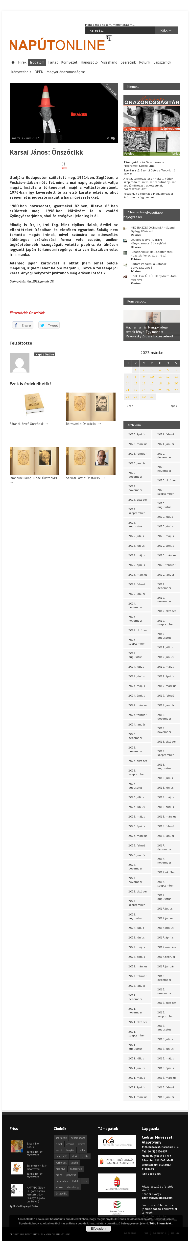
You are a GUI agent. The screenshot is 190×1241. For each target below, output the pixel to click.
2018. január (165, 836)
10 (152, 376)
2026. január (136, 463)
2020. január (165, 574)
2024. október (137, 630)
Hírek (22, 62)
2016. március (166, 1077)
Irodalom (37, 62)
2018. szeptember (165, 753)
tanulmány (62, 1181)
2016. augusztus (164, 1027)
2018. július (165, 778)
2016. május (165, 1058)
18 (160, 383)
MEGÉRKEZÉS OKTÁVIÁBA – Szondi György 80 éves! (153, 229)
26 (168, 390)
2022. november (135, 880)
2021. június (136, 1068)
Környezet (69, 62)
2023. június (136, 807)
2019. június (165, 657)
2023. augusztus (135, 785)
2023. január (136, 855)
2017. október (166, 872)
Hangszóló (89, 62)
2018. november (164, 730)
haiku (82, 1150)
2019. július (165, 647)
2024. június (136, 676)
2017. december (164, 847)
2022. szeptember (136, 903)
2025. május (136, 555)
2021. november (135, 1010)
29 (136, 396)
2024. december (135, 605)
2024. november (135, 618)
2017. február (166, 957)
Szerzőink (128, 62)
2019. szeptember (165, 622)
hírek (74, 1156)
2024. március (137, 705)
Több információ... (161, 1223)
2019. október (166, 611)
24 (152, 390)
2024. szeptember (136, 641)
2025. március (137, 574)
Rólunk (144, 62)
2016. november (164, 991)
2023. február (137, 845)
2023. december (135, 736)
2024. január (136, 724)
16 (143, 383)
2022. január (136, 985)
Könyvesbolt (21, 71)
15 (136, 383)
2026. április (136, 434)
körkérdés (61, 1162)
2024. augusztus (135, 655)
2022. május (136, 947)
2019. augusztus (164, 635)
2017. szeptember (165, 883)
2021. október (137, 1022)
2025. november (135, 488)
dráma (81, 1144)
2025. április (136, 565)
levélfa (74, 1162)
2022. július (136, 928)
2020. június (165, 526)
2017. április (165, 937)
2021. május (136, 1077)
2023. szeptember (136, 772)
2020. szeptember (165, 491)
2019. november (164, 599)
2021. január (165, 444)
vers (84, 1181)
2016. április (165, 1068)
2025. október (137, 499)
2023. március (137, 836)
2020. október (166, 480)
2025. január (136, 594)
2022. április (136, 957)
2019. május (165, 666)
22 (136, 390)
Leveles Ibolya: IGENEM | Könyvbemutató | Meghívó (148, 241)
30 (143, 396)
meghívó (60, 1169)
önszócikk (61, 1193)
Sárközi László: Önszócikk (83, 478)
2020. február (166, 565)
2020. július (165, 516)
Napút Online (44, 354)
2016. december (164, 978)
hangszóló (61, 1156)
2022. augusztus (135, 916)
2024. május (136, 686)
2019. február (166, 695)
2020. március (166, 555)
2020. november (164, 468)
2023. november (135, 749)
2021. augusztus (135, 1047)
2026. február (137, 453)
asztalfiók (61, 1138)
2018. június (165, 787)
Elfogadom (98, 1228)
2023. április (136, 826)
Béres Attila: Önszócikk (81, 424)
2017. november (164, 860)
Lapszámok (162, 62)
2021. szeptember (136, 1033)
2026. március (137, 444)
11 (160, 376)
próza (59, 1175)
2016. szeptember (165, 1014)
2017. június (165, 918)
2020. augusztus (164, 505)
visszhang (73, 1187)
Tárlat (53, 62)
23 (143, 390)
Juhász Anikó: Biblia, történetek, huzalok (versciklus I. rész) (152, 253)
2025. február (137, 584)
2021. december (135, 997)
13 (176, 376)
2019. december (164, 586)
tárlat (75, 1181)
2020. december (164, 455)
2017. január (165, 966)
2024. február (137, 715)
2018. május (165, 797)
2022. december (135, 866)
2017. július (165, 908)
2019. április (165, 676)
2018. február (166, 826)
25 (160, 390)
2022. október (137, 891)
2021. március (137, 1097)
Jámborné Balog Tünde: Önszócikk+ (33, 478)
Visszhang (109, 62)
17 (152, 383)
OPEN (39, 71)
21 (127, 390)
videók (59, 1187)
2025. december (135, 474)
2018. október (166, 741)
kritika (85, 1156)
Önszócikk (111, 89)
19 (168, 383)
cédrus (70, 1144)
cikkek (59, 1144)
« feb (130, 405)
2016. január (165, 1097)
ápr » (173, 405)
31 (152, 396)
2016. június (165, 1049)
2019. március (166, 686)
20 (176, 383)
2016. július (165, 1039)
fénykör (70, 1150)
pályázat (71, 1175)
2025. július (136, 536)
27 (176, 390)
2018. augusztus (164, 766)
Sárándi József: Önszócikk (27, 424)
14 (127, 383)
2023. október (137, 761)
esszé (59, 1150)
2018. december (164, 716)
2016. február (166, 1087)
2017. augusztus (164, 897)
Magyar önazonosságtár (66, 71)
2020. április (165, 545)
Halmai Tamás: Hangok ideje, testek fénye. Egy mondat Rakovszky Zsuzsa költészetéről (149, 331)
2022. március (137, 966)
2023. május (136, 816)
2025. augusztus (135, 524)
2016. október (166, 1003)
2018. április (165, 807)
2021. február (166, 434)
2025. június (136, 545)
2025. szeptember (136, 511)
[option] (151, 325)
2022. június (136, 937)
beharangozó (78, 1138)
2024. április (136, 695)
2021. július (136, 1058)
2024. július (136, 666)
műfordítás (76, 1169)
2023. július (136, 797)
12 (168, 376)
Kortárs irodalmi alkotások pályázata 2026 (148, 265)
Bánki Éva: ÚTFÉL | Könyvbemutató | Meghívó (154, 277)
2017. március (166, 947)
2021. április (136, 1087)
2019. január (165, 705)
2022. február (137, 976)
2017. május (165, 928)
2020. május (165, 536)
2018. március (166, 816)
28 (127, 396)
